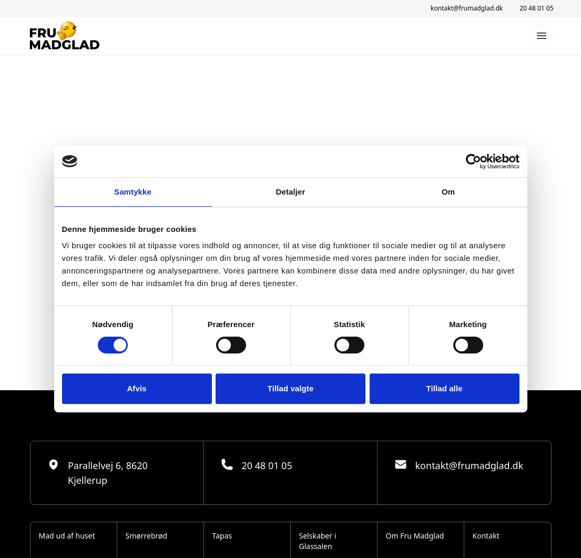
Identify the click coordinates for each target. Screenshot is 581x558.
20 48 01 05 (536, 8)
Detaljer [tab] (290, 191)
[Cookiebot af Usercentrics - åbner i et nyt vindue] (473, 161)
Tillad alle (444, 388)
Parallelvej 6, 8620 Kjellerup (97, 472)
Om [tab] (448, 191)
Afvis (136, 388)
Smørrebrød (147, 536)
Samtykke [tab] (132, 191)
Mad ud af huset (67, 536)
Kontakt (486, 536)
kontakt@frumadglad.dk (467, 8)
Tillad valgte (291, 388)
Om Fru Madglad (415, 536)
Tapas (222, 536)
